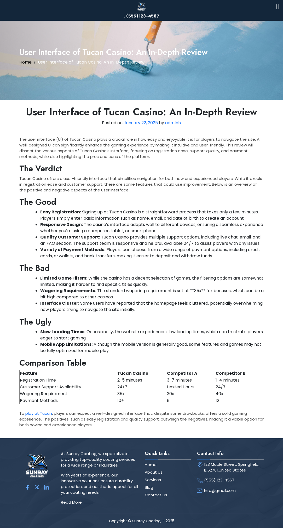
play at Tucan (38, 413)
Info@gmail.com (220, 490)
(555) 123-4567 (219, 480)
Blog (149, 487)
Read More (71, 502)
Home (25, 62)
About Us (154, 472)
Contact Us (156, 495)
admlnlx (173, 123)
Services (153, 479)
